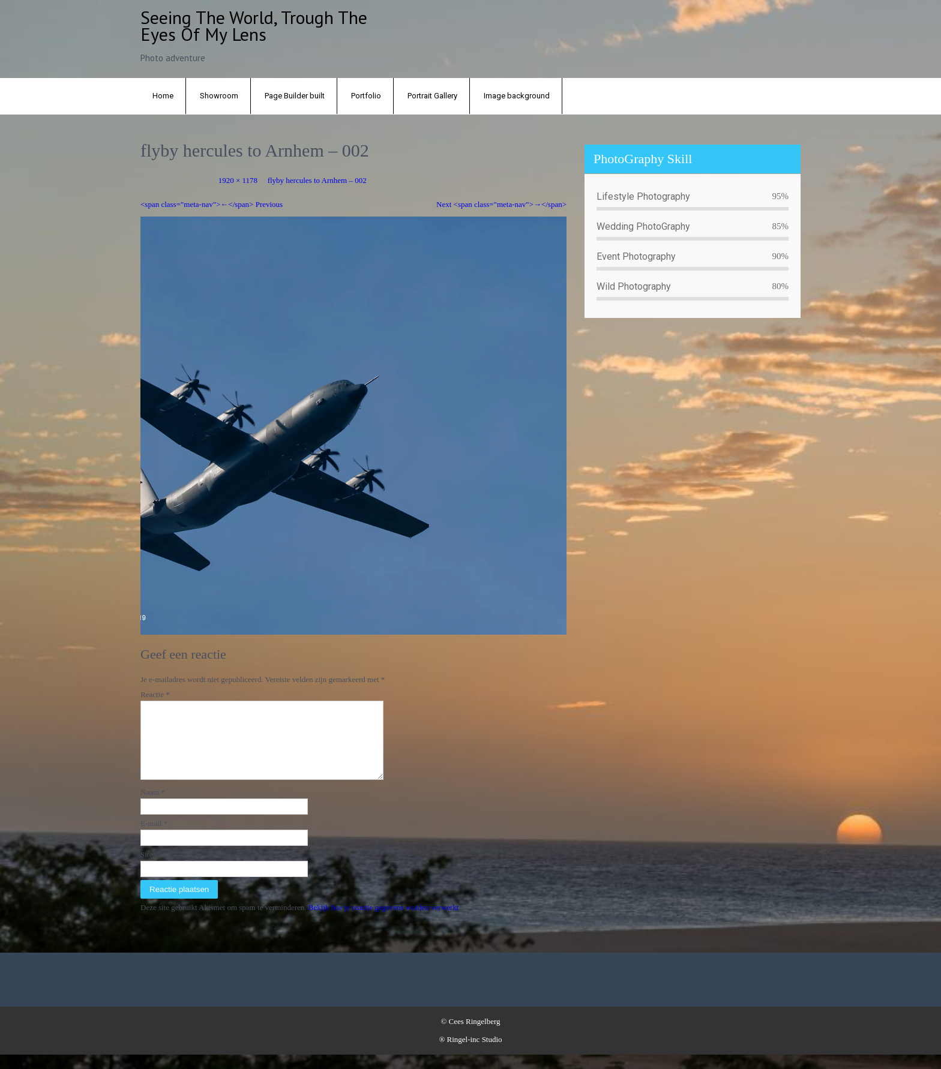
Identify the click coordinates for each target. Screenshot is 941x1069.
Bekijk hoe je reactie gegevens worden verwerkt (383, 921)
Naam (152, 806)
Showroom (219, 95)
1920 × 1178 (237, 180)
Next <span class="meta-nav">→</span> (501, 204)
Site (146, 868)
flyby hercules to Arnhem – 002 (317, 180)
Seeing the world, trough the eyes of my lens (253, 25)
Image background (517, 95)
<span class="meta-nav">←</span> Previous (211, 204)
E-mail (153, 837)
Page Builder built (295, 95)
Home (162, 95)
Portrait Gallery (432, 95)
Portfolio (366, 95)
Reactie (155, 694)
